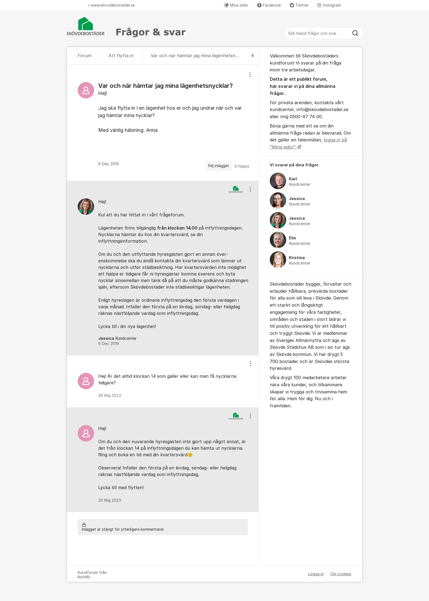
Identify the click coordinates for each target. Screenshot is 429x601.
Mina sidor (236, 5)
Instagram (329, 5)
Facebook (269, 5)
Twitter (299, 5)
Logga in (316, 573)
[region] (163, 122)
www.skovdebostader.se (111, 5)
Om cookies (340, 573)
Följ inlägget (218, 166)
